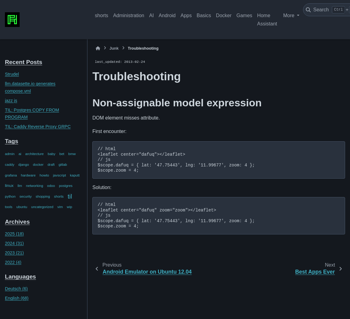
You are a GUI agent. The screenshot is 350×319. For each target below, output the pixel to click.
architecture (34, 154)
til (69, 196)
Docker (224, 15)
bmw (72, 154)
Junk (114, 48)
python (10, 196)
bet (62, 154)
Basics (204, 15)
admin (9, 154)
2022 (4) (13, 262)
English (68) (17, 298)
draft (51, 164)
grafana (11, 175)
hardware (28, 175)
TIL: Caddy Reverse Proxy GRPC (38, 126)
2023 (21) (14, 252)
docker (38, 164)
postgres (65, 186)
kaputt (74, 175)
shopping (43, 196)
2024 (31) (14, 243)
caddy (9, 164)
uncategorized (42, 207)
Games (244, 15)
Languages (20, 276)
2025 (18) (14, 233)
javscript (59, 175)
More (289, 15)
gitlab (63, 164)
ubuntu (21, 207)
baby (52, 154)
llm (19, 186)
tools (8, 207)
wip (69, 207)
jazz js (11, 100)
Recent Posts (23, 62)
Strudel (12, 74)
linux (9, 185)
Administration (128, 15)
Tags (11, 141)
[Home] (98, 48)
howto (44, 175)
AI (151, 15)
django (23, 164)
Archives (17, 221)
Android (167, 15)
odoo (51, 186)
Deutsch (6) (16, 288)
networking (34, 186)
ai (19, 154)
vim (60, 207)
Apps (185, 15)
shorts (101, 15)
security (26, 196)
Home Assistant (267, 19)
